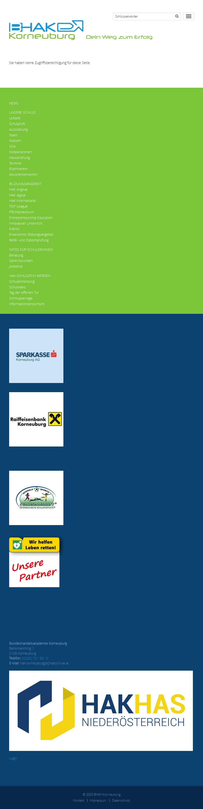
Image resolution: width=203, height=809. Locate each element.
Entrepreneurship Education (31, 217)
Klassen (15, 140)
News (13, 103)
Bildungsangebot (25, 183)
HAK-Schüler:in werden (30, 275)
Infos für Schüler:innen (31, 249)
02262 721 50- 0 (35, 658)
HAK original (18, 189)
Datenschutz (121, 800)
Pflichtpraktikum (21, 212)
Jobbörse (16, 266)
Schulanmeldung (22, 281)
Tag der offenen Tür (24, 292)
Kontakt (78, 800)
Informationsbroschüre (26, 303)
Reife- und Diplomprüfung (29, 240)
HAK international (22, 200)
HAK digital (17, 195)
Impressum (98, 800)
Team (13, 135)
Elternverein (18, 168)
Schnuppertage (21, 298)
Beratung (16, 255)
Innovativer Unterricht (26, 223)
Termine (15, 163)
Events (14, 228)
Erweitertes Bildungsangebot (31, 234)
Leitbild (14, 118)
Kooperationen (20, 151)
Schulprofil (17, 123)
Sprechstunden (21, 260)
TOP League (18, 206)
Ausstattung (18, 129)
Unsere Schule (22, 112)
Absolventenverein (23, 174)
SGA (12, 146)
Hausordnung (19, 157)
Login (13, 758)
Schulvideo (17, 287)
